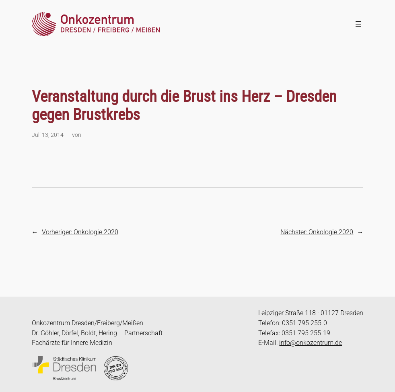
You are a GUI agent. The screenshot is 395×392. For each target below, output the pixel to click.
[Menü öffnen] (358, 24)
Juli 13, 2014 (48, 135)
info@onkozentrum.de (310, 343)
